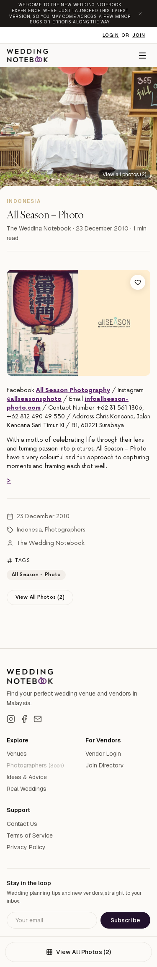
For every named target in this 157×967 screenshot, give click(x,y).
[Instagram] (11, 719)
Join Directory (104, 765)
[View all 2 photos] (124, 174)
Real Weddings (26, 788)
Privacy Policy (26, 847)
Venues (17, 753)
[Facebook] (24, 719)
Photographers (65, 529)
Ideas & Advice (27, 777)
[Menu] (142, 55)
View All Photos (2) (39, 597)
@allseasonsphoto (34, 398)
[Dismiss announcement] (140, 13)
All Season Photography (73, 390)
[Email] (37, 719)
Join (138, 35)
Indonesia (29, 529)
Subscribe (125, 920)
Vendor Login (103, 753)
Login (111, 35)
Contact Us (22, 824)
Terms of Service (30, 835)
